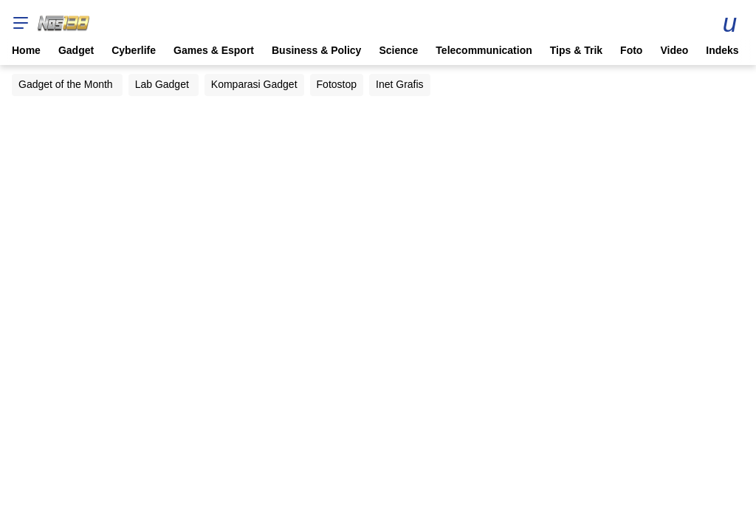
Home (26, 50)
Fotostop (337, 84)
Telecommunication (484, 50)
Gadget (76, 50)
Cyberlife (133, 50)
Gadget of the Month (65, 84)
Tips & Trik (576, 50)
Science (398, 50)
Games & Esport (213, 50)
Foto (631, 50)
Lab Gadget (162, 84)
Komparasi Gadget (254, 84)
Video (674, 50)
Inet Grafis (400, 84)
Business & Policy (316, 50)
